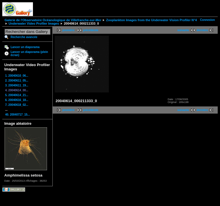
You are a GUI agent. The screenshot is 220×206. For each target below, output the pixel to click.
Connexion (207, 19)
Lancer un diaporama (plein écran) (29, 53)
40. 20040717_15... (17, 114)
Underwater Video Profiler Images (34, 23)
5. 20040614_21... (16, 95)
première (68, 30)
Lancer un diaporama (25, 47)
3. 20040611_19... (16, 85)
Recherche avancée (24, 37)
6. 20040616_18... (16, 100)
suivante (183, 30)
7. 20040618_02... (16, 104)
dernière (202, 30)
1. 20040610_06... (16, 75)
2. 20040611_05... (16, 80)
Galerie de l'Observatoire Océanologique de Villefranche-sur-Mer (53, 20)
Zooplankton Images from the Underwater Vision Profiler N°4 (151, 20)
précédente (90, 30)
